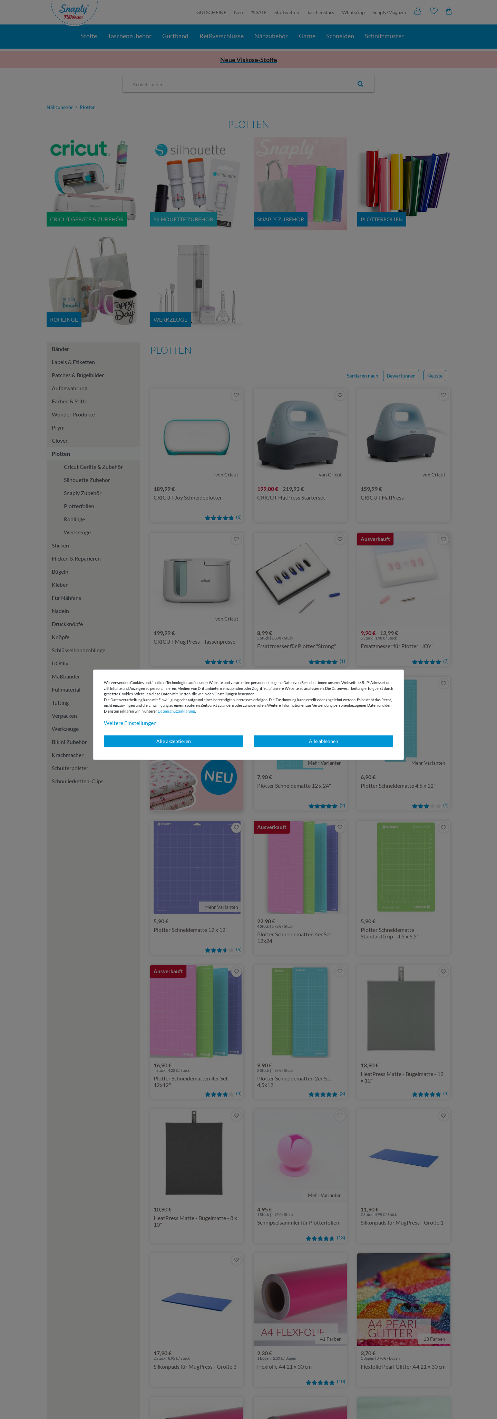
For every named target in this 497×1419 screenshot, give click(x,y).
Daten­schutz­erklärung (176, 711)
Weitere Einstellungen (130, 722)
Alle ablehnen (323, 741)
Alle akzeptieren (173, 741)
